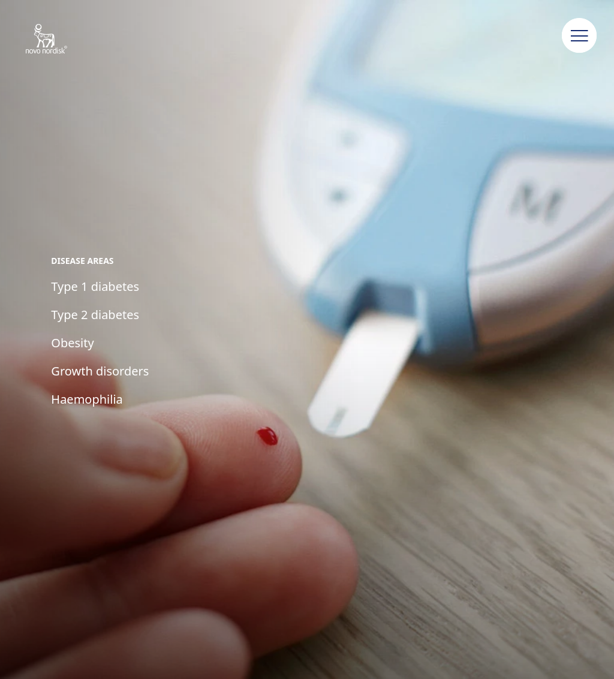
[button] (579, 36)
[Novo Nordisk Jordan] (62, 39)
